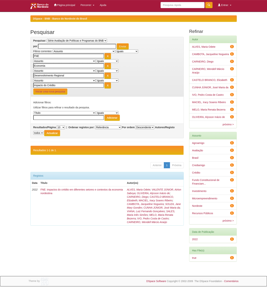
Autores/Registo (165, 127)
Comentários (231, 281)
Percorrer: (87, 5)
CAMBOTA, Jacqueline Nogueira (145, 204)
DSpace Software (156, 281)
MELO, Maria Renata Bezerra (208, 109)
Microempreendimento (204, 198)
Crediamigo (198, 165)
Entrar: (224, 5)
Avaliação (197, 150)
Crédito (196, 172)
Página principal (64, 5)
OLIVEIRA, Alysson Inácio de (153, 193)
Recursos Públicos (202, 213)
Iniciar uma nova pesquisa (50, 91)
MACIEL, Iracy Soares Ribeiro (156, 200)
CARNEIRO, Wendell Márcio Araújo (147, 222)
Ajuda (103, 5)
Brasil (195, 157)
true (194, 257)
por (35, 46)
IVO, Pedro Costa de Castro (153, 218)
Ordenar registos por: (81, 127)
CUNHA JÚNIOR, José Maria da (162, 207)
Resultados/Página (44, 127)
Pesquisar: (39, 40)
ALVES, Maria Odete (138, 189)
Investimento (199, 191)
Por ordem (128, 127)
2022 (195, 239)
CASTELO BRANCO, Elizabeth (209, 80)
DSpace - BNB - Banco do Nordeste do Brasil (60, 18)
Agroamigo (198, 143)
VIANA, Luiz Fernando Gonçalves (146, 211)
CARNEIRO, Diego (137, 196)
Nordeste (197, 205)
